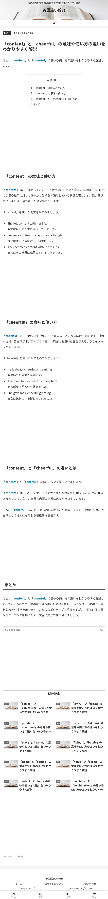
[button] (101, 629)
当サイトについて (54, 883)
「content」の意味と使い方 (49, 87)
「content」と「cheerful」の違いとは (55, 98)
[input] (54, 629)
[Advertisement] (54, 138)
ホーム (18, 883)
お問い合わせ (89, 883)
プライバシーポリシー (80, 888)
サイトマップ (28, 888)
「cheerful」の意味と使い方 (49, 93)
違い (7, 32)
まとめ (36, 104)
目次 (49, 80)
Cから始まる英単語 (23, 32)
